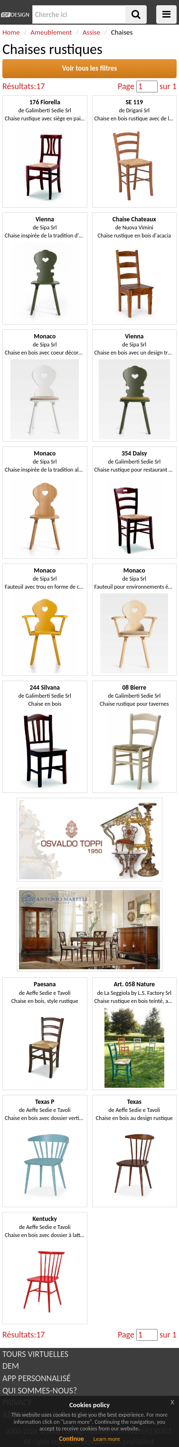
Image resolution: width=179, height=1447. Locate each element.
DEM (10, 1366)
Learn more (107, 1439)
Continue (71, 1439)
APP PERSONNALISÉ (36, 1378)
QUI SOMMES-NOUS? (39, 1390)
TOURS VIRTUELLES (35, 1354)
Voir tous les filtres (89, 68)
